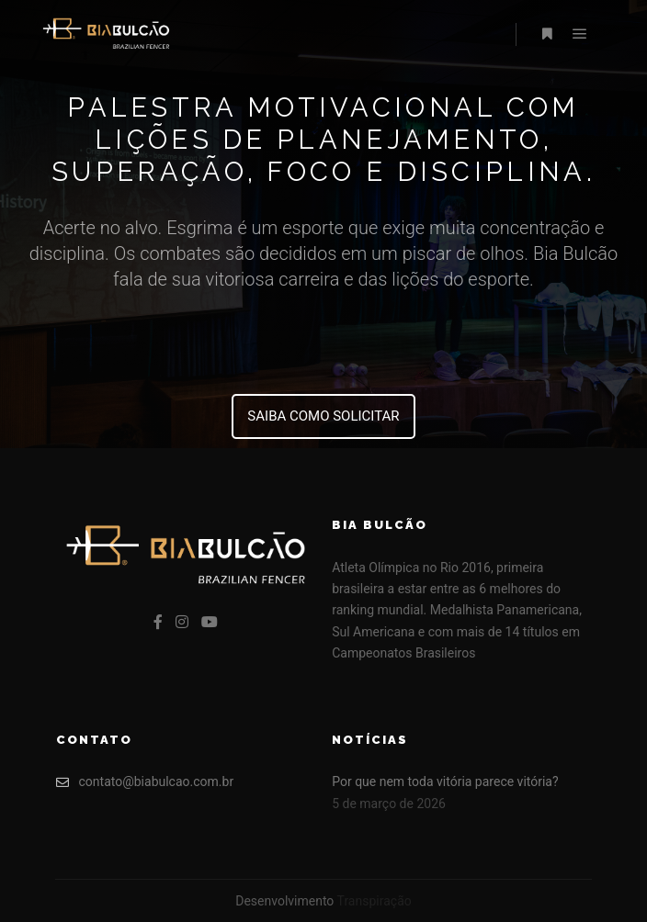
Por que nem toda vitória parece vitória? (445, 781)
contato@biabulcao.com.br (145, 782)
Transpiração (374, 901)
